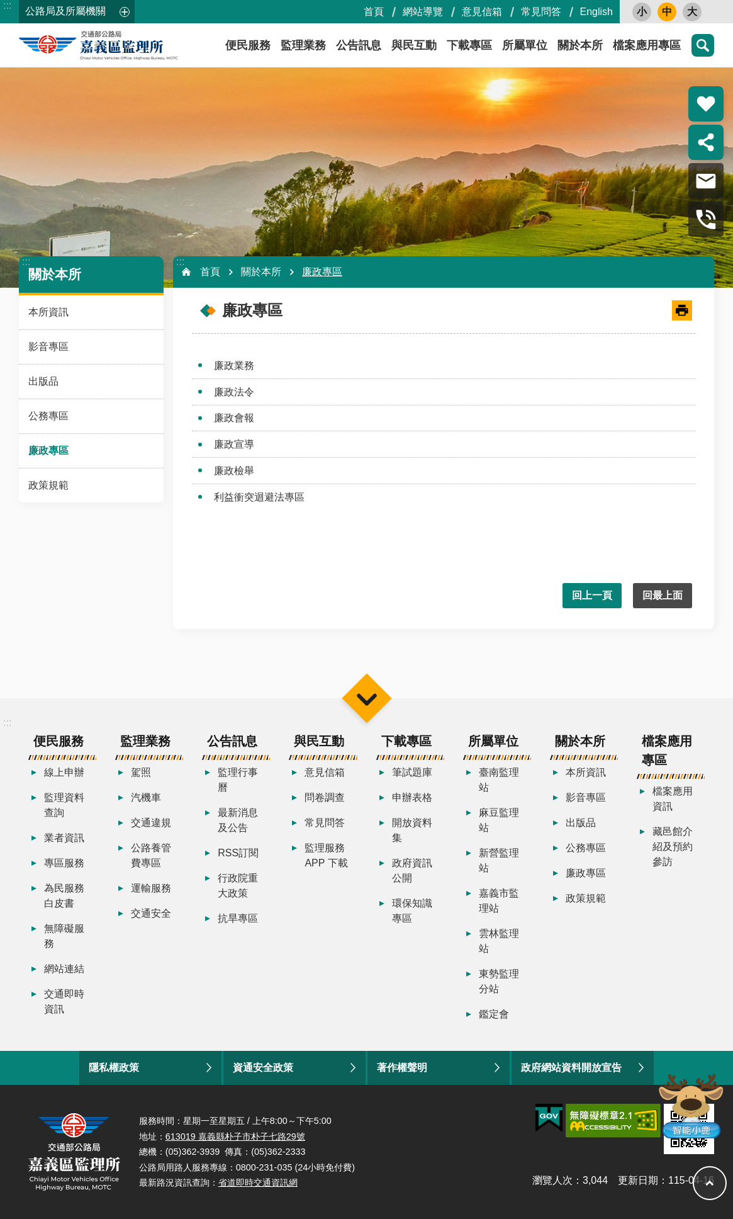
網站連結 (64, 968)
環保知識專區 (412, 911)
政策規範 (48, 485)
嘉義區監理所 (132, 45)
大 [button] (692, 11)
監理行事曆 (238, 780)
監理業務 (303, 45)
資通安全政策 (263, 1067)
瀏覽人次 (552, 1180)
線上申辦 (64, 772)
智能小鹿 (690, 1105)
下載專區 (469, 45)
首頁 (374, 11)
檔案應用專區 (647, 45)
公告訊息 (358, 45)
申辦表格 (412, 797)
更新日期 (638, 1180)
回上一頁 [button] (592, 595)
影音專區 (48, 346)
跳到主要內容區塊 (6, 6)
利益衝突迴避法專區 (259, 497)
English (596, 11)
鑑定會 (494, 1014)
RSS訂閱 (238, 853)
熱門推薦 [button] (706, 104)
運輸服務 (151, 888)
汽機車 (146, 797)
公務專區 (48, 416)
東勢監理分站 (499, 981)
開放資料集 (412, 830)
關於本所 (580, 45)
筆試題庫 (412, 772)
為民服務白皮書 (64, 896)
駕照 (141, 772)
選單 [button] (366, 698)
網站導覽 (423, 11)
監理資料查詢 (64, 805)
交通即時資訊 (64, 1001)
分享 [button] (706, 142)
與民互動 (414, 45)
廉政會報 (234, 417)
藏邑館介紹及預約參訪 (672, 846)
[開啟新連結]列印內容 (682, 310)
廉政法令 (234, 392)
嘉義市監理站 (499, 901)
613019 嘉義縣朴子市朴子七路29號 (235, 1136)
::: (7, 5)
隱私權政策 (114, 1067)
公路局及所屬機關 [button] (65, 11)
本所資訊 (48, 312)
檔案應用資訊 (672, 799)
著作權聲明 (402, 1067)
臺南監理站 (499, 780)
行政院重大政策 (238, 886)
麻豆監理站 (499, 820)
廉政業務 (234, 365)
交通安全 (151, 913)
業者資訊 (64, 837)
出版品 (43, 381)
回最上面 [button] (662, 595)
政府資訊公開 (412, 870)
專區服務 (64, 863)
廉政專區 (48, 450)
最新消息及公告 (238, 820)
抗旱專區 (238, 918)
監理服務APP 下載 (326, 855)
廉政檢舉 (234, 470)
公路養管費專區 (151, 855)
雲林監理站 (499, 941)
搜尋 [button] (702, 45)
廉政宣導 (234, 444)
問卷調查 (325, 797)
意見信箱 (482, 11)
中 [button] (667, 11)
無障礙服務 (64, 936)
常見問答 (541, 11)
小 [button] (642, 11)
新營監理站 (499, 860)
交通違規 (151, 822)
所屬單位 (524, 45)
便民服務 (248, 45)
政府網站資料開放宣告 (571, 1067)
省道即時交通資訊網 (258, 1182)
